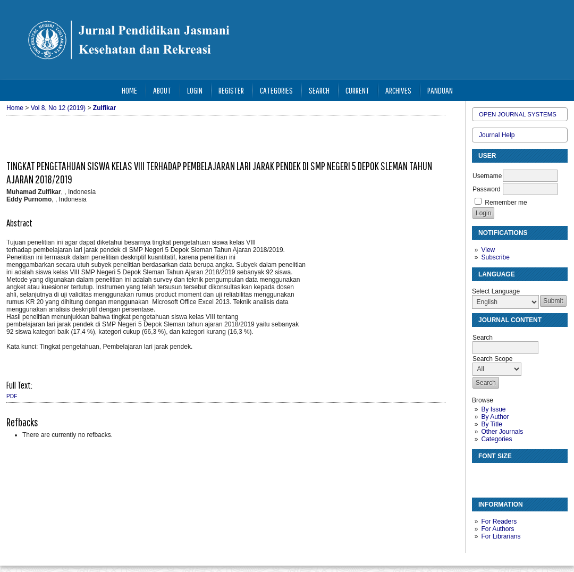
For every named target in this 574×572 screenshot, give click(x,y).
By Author (495, 416)
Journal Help (496, 135)
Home (129, 90)
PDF (11, 396)
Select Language (496, 291)
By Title (491, 424)
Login (194, 90)
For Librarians (500, 536)
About (162, 90)
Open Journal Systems (517, 114)
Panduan (440, 90)
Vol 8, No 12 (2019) (58, 108)
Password (486, 189)
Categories (496, 439)
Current (357, 90)
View (488, 250)
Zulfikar (104, 108)
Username (487, 176)
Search (319, 90)
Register (231, 90)
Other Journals (502, 431)
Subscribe (495, 257)
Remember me (506, 202)
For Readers (499, 521)
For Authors (497, 529)
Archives (398, 90)
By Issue (493, 409)
